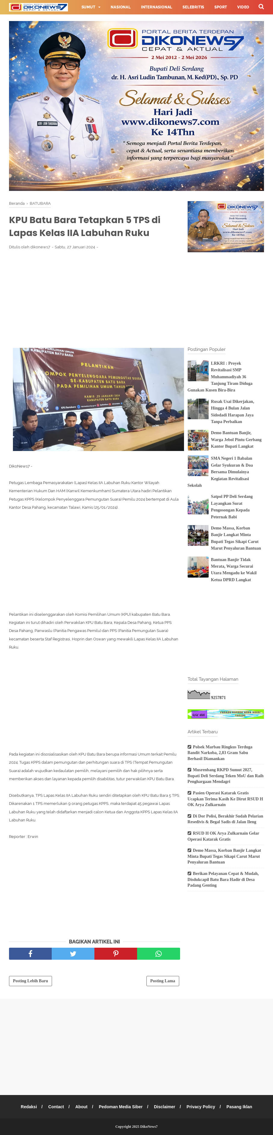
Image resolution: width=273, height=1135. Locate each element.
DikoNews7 (149, 1126)
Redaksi (29, 1106)
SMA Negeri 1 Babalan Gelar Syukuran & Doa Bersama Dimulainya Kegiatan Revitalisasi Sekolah (220, 472)
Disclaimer (164, 1106)
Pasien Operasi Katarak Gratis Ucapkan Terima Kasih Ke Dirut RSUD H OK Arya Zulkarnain (225, 799)
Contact (56, 1106)
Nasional (120, 7)
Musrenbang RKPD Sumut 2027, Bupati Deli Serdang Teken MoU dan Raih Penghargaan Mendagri (226, 776)
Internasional (156, 7)
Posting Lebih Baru (30, 981)
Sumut (88, 7)
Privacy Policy (201, 1106)
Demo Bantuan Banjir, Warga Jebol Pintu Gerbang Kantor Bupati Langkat (236, 440)
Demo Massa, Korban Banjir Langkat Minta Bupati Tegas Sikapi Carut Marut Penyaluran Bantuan (224, 856)
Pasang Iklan (239, 1106)
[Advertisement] (94, 298)
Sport (220, 7)
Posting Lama (162, 981)
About (81, 1106)
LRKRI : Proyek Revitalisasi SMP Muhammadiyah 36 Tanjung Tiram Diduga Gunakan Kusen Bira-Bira (220, 377)
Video (243, 7)
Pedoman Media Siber (121, 1106)
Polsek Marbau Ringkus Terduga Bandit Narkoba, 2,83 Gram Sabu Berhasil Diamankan (220, 753)
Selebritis (193, 7)
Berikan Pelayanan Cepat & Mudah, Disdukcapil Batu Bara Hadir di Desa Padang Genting (223, 879)
